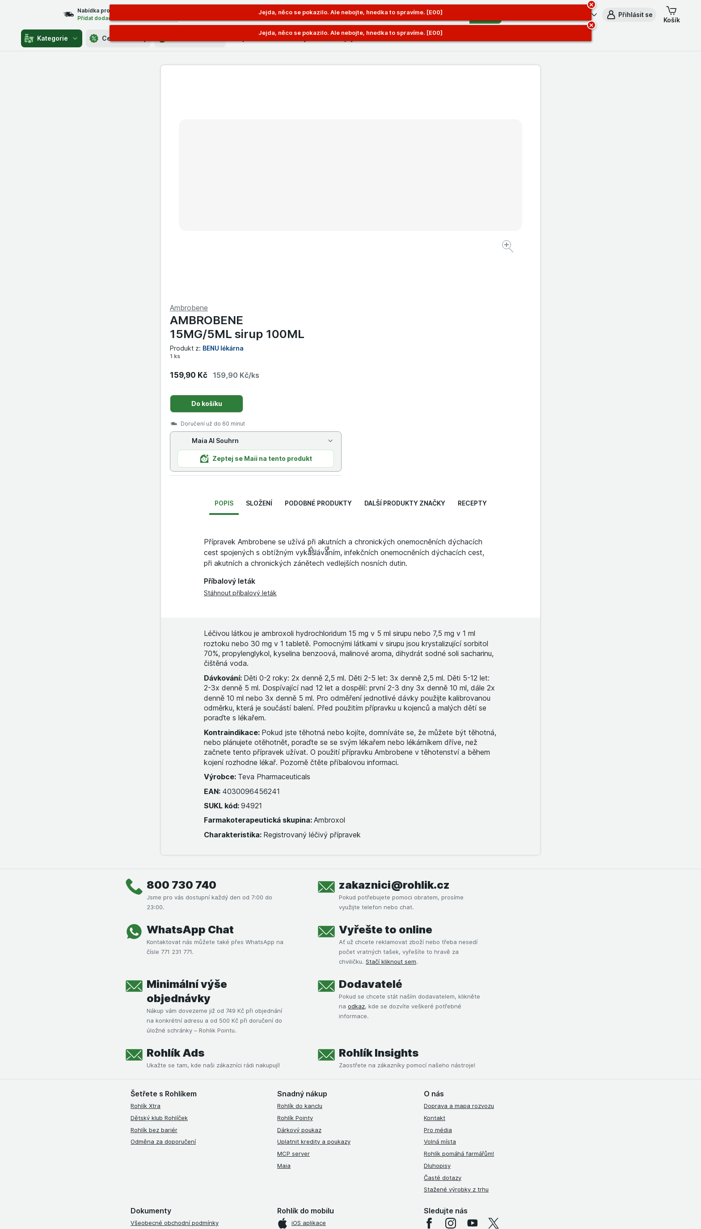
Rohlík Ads (175, 838)
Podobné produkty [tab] (318, 288)
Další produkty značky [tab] (404, 288)
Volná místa (440, 926)
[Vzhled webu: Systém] (309, 1211)
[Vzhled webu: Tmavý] (393, 1211)
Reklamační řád (152, 1091)
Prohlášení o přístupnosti (165, 1115)
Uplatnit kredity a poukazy (313, 926)
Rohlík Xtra (145, 891)
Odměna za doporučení (163, 926)
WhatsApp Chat (190, 714)
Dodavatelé (370, 769)
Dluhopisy (437, 950)
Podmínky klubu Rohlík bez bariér (176, 1055)
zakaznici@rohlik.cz (394, 670)
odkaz (356, 791)
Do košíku (396, 188)
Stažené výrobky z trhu (456, 974)
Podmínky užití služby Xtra (167, 1020)
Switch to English (365, 1174)
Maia (284, 950)
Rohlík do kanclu (299, 891)
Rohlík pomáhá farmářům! (459, 938)
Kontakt (434, 903)
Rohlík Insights (378, 838)
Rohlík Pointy (295, 903)
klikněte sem (231, 1152)
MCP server (293, 938)
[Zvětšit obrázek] (318, 219)
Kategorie (52, 38)
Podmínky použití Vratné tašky (173, 1079)
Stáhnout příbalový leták (240, 378)
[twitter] (493, 1008)
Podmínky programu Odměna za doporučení (192, 1103)
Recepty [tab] (472, 288)
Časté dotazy (442, 962)
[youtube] (472, 1008)
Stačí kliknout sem (391, 746)
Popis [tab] (224, 288)
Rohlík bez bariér (154, 915)
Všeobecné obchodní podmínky (175, 1008)
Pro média (438, 915)
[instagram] (450, 1008)
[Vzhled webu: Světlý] (351, 1211)
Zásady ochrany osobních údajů (175, 1067)
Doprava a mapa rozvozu (459, 891)
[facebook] (429, 1008)
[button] (629, 15)
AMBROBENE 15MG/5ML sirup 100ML (426, 112)
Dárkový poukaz (299, 915)
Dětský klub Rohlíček (159, 903)
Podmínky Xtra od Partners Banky (177, 1032)
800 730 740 (181, 670)
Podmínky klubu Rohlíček (164, 1043)
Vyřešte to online (385, 714)
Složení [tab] (259, 288)
